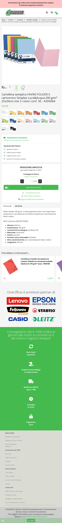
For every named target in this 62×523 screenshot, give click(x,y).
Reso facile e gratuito (32, 196)
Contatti (7, 461)
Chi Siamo (8, 454)
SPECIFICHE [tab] (18, 206)
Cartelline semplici (32, 20)
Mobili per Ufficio (10, 495)
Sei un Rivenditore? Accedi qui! (15, 502)
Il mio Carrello (9, 476)
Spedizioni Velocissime (12, 437)
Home (3, 20)
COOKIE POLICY (41, 517)
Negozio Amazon (11, 458)
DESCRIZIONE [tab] (7, 206)
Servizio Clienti (10, 465)
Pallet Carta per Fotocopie (13, 491)
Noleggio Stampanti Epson (14, 499)
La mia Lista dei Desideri (13, 480)
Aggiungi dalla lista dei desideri (31, 199)
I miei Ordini (9, 472)
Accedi (7, 484)
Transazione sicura (32, 193)
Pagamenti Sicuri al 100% (13, 440)
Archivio (11, 20)
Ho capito (31, 520)
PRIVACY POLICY (27, 517)
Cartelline (20, 20)
